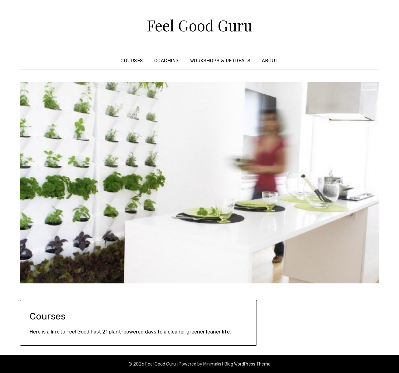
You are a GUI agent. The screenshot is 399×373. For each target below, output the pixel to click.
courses (132, 60)
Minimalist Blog (218, 364)
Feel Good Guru (199, 25)
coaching (166, 60)
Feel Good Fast (83, 332)
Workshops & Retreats (220, 60)
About (270, 60)
